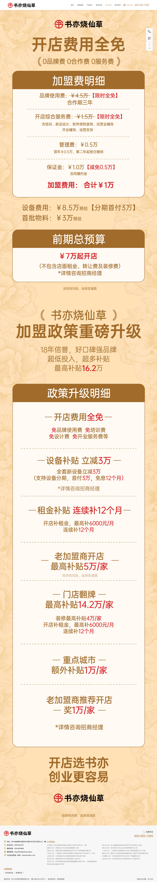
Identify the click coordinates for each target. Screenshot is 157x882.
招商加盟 (108, 5)
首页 (72, 5)
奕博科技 (19, 873)
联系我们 (118, 5)
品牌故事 (80, 5)
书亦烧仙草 (9, 873)
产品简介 (89, 5)
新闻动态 (99, 5)
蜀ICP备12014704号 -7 (38, 879)
